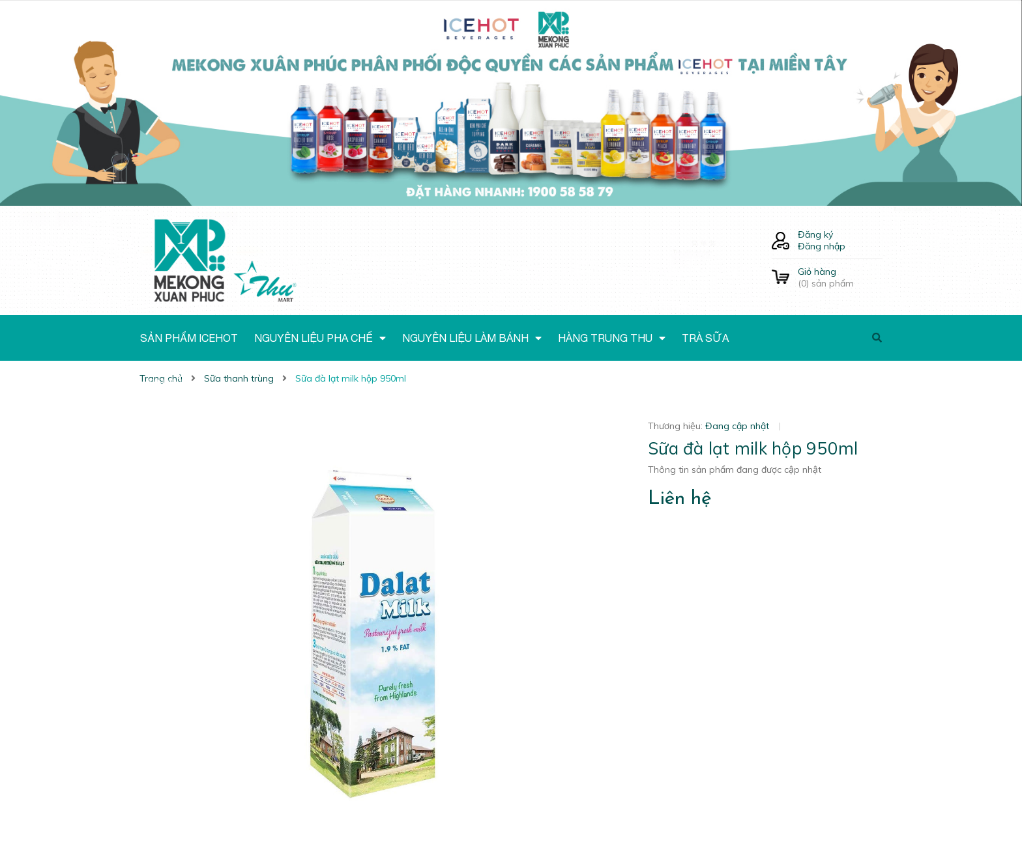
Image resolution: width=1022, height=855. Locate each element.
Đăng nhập (821, 246)
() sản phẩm (840, 277)
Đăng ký (815, 234)
